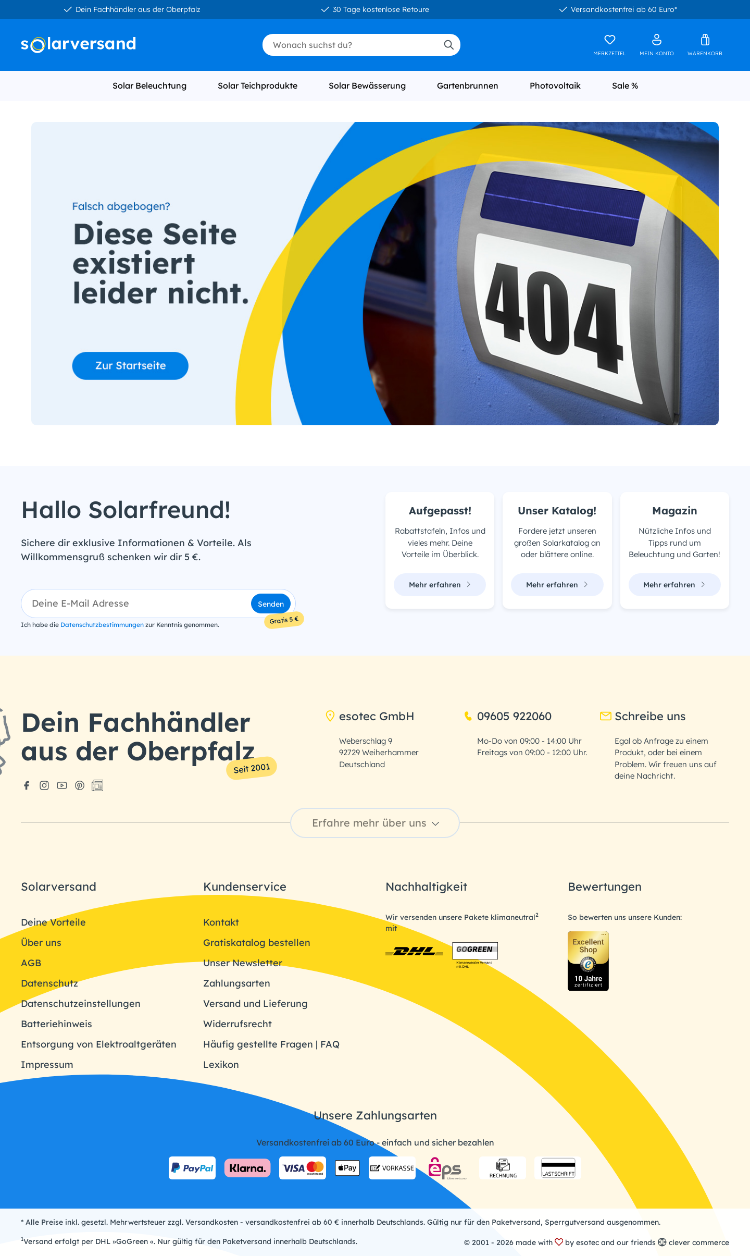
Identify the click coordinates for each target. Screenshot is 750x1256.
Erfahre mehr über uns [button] (377, 822)
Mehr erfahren (440, 584)
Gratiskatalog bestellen (256, 943)
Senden (271, 604)
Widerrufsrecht (237, 1024)
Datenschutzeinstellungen (81, 1003)
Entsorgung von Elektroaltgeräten (99, 1044)
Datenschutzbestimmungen (102, 625)
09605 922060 (507, 716)
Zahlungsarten (236, 983)
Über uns (41, 943)
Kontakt (221, 922)
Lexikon (221, 1064)
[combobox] (349, 45)
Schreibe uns (643, 716)
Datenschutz (49, 983)
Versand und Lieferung (255, 1003)
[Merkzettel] (609, 44)
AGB (31, 963)
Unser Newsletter (242, 963)
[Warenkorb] (705, 44)
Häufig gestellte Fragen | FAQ (271, 1044)
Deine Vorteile (53, 922)
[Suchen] (448, 45)
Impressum (47, 1064)
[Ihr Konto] (657, 44)
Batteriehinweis (56, 1024)
